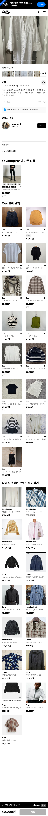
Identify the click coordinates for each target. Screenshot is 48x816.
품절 (33, 812)
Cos (4, 82)
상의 (8, 102)
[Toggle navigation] (44, 12)
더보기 (43, 73)
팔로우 (42, 125)
